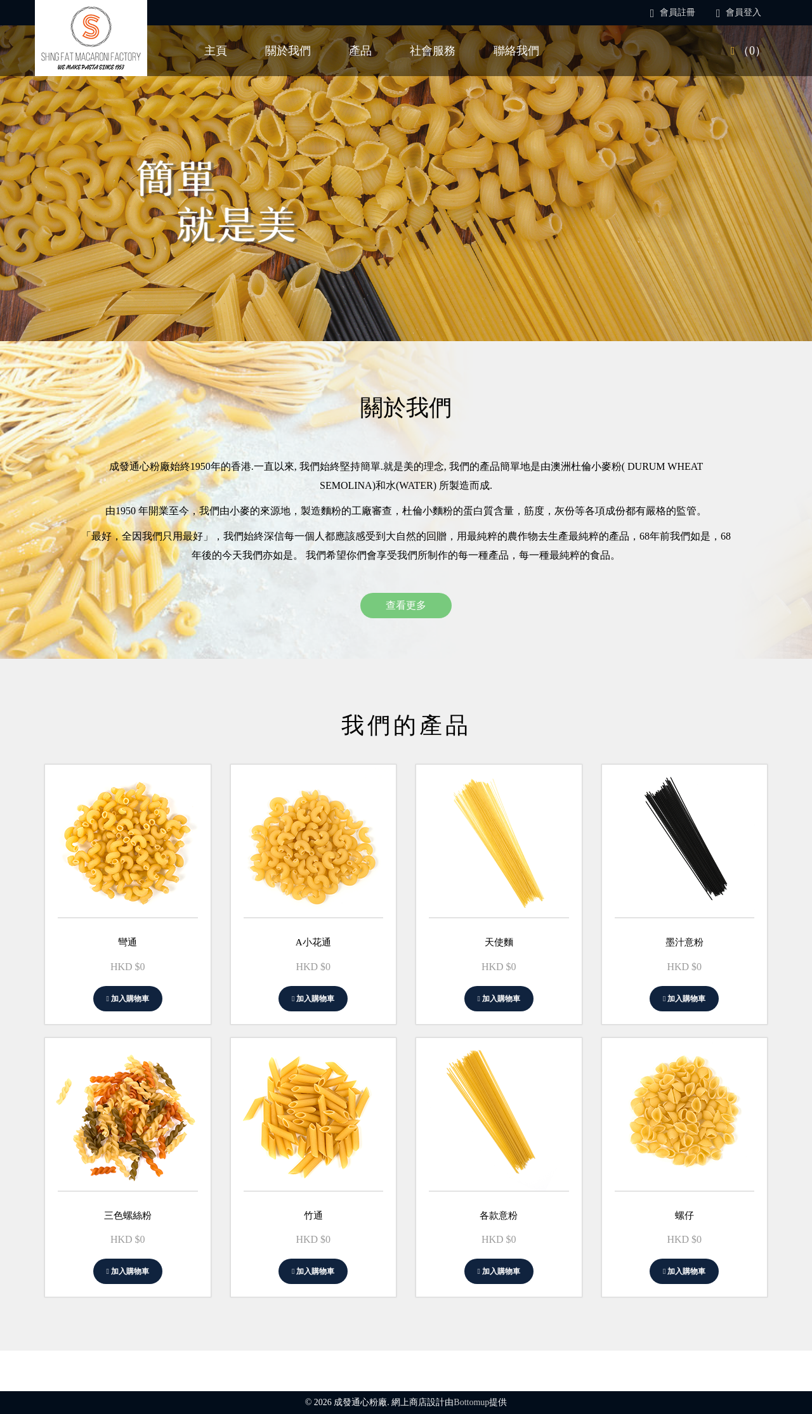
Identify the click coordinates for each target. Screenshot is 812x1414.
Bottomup (471, 1402)
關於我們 (288, 50)
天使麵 (499, 942)
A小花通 (313, 942)
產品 (360, 50)
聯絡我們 (516, 50)
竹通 (313, 1215)
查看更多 (406, 605)
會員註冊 (672, 12)
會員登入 (738, 12)
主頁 (215, 50)
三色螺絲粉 (128, 1215)
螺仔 (684, 1215)
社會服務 (432, 50)
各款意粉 (499, 1215)
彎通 (127, 942)
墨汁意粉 (684, 942)
